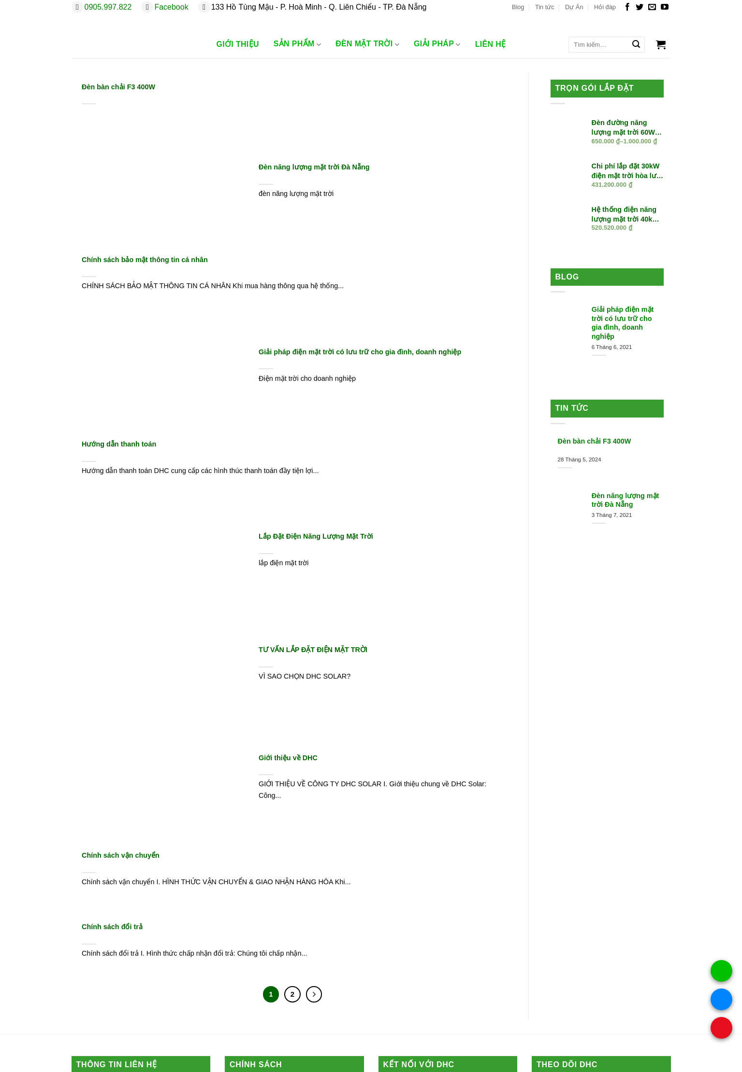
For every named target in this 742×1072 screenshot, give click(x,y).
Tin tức (544, 7)
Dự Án (574, 7)
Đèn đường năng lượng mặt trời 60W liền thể (623, 128)
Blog (518, 7)
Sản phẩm (297, 44)
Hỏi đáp (605, 7)
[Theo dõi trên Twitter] (639, 7)
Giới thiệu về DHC (288, 758)
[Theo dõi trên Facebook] (627, 7)
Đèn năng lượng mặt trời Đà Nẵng (314, 167)
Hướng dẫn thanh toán (119, 444)
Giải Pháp (437, 44)
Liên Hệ (490, 44)
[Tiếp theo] (314, 994)
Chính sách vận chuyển (121, 855)
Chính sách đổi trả (112, 927)
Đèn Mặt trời (367, 44)
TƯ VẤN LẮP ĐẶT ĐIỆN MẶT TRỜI (313, 650)
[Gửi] (636, 45)
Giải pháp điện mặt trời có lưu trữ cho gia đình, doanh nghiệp (360, 352)
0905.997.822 (108, 7)
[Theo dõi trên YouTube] (665, 7)
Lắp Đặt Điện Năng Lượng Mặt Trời (316, 536)
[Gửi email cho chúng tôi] (652, 7)
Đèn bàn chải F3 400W (118, 87)
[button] (660, 44)
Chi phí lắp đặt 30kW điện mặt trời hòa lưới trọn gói (627, 171)
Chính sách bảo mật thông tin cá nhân (145, 260)
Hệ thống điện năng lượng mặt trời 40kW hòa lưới (625, 215)
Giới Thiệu (238, 44)
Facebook (171, 7)
